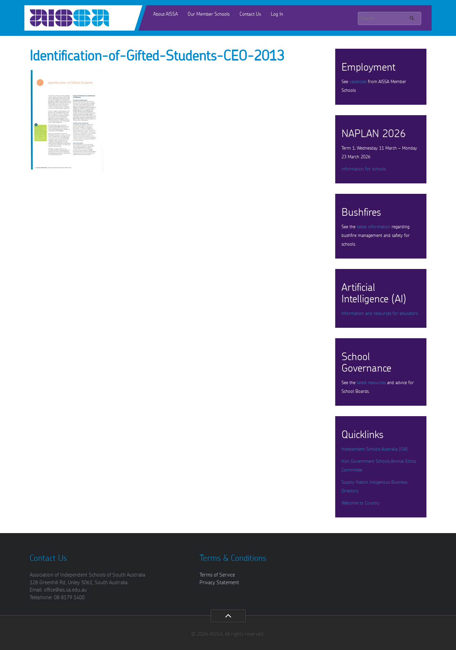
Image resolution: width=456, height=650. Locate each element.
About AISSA (165, 14)
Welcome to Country (360, 503)
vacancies (358, 82)
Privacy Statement (219, 582)
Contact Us (250, 14)
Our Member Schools (209, 14)
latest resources (371, 383)
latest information (373, 227)
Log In (277, 14)
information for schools (363, 169)
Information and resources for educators (379, 313)
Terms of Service (217, 575)
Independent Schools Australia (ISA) (374, 449)
